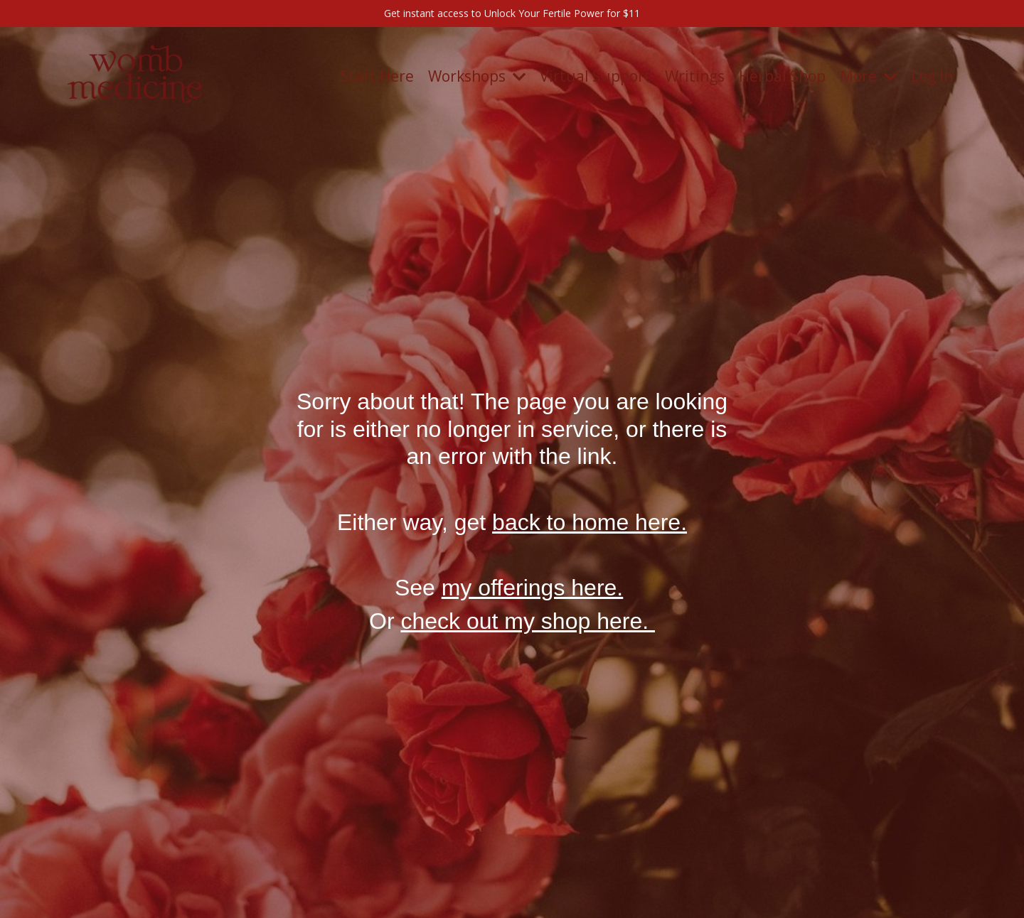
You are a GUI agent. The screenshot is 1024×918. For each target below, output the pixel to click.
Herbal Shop (782, 76)
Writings (695, 76)
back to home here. (589, 522)
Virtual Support (595, 76)
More (868, 76)
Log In (932, 76)
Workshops (477, 76)
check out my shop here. (527, 621)
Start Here (377, 76)
